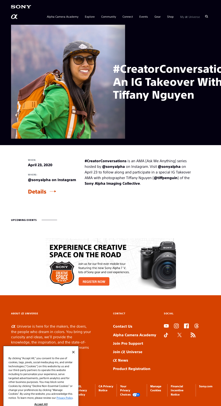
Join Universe (127, 351)
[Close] (73, 379)
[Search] (206, 16)
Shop (170, 16)
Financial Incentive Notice (177, 390)
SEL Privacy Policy (82, 390)
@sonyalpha (113, 166)
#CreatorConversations (105, 160)
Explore (90, 16)
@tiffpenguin (166, 177)
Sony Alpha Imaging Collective (112, 183)
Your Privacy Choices (130, 390)
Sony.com (205, 386)
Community (108, 16)
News (120, 360)
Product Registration (131, 368)
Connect (127, 16)
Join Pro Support (128, 343)
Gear (157, 16)
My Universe (190, 16)
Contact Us (122, 326)
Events (143, 16)
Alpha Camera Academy (62, 16)
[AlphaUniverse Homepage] (14, 16)
